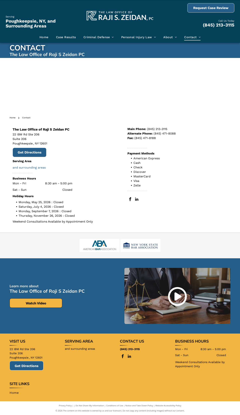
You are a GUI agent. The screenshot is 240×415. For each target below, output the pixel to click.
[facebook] (130, 199)
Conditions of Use (114, 405)
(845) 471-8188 (145, 138)
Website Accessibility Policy (168, 405)
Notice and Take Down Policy (139, 405)
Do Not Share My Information (90, 405)
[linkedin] (137, 199)
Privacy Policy (65, 405)
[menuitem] (44, 37)
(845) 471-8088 (165, 133)
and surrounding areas (29, 167)
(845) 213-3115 (218, 25)
